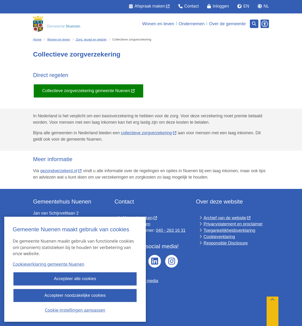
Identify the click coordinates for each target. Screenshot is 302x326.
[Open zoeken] (254, 24)
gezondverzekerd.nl (61, 170)
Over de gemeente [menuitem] (227, 23)
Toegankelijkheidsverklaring (229, 230)
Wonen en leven (58, 39)
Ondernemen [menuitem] (192, 23)
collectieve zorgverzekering (148, 132)
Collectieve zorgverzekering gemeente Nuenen (88, 90)
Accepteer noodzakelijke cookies (75, 295)
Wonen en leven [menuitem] (158, 23)
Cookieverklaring (219, 236)
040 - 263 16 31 (170, 230)
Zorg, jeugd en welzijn (91, 39)
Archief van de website (227, 218)
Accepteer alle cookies (75, 279)
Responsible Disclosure (226, 243)
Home (37, 39)
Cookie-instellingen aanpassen (75, 310)
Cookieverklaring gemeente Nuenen (48, 264)
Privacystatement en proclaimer (233, 224)
